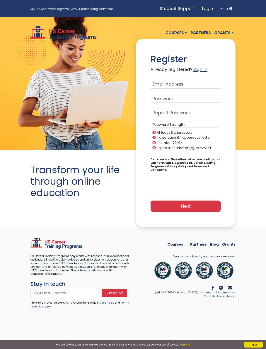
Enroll (226, 8)
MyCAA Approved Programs (49, 9)
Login (207, 8)
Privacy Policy (177, 166)
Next (186, 206)
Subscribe (114, 293)
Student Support (177, 8)
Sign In (200, 69)
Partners (201, 32)
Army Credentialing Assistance (92, 9)
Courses (175, 32)
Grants (222, 32)
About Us (209, 296)
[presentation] (186, 184)
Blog (214, 244)
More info (185, 344)
